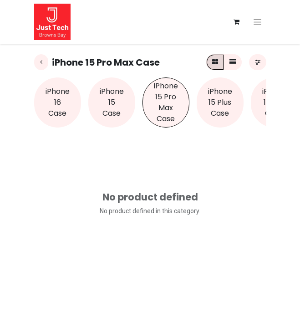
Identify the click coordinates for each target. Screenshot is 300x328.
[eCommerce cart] (237, 22)
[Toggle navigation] (257, 22)
